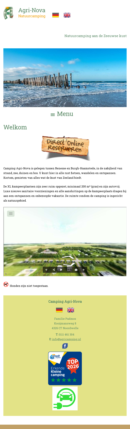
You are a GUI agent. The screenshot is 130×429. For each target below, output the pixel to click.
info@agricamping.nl (66, 339)
